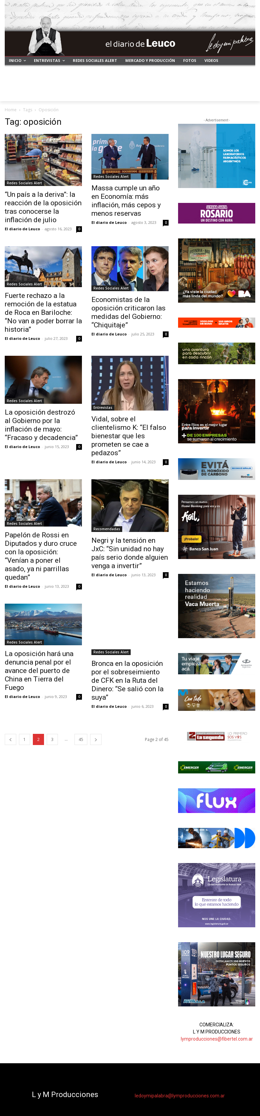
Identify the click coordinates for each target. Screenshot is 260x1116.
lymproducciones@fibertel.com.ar (217, 1039)
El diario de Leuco (22, 228)
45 (81, 739)
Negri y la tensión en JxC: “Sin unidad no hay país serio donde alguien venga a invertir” (129, 553)
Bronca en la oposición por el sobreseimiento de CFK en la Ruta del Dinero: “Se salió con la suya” (127, 680)
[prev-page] (10, 739)
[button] (247, 93)
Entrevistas (102, 407)
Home (11, 110)
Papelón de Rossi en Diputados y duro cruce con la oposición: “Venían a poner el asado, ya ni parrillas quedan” (41, 556)
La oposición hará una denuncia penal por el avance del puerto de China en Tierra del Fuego (39, 671)
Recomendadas (106, 529)
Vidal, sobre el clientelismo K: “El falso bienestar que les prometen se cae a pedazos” (128, 436)
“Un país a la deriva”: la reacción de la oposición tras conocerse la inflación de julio (43, 207)
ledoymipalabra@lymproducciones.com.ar (180, 1095)
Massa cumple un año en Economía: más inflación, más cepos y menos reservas (126, 200)
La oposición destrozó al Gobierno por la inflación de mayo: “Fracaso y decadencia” (41, 425)
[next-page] (96, 739)
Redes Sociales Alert (24, 183)
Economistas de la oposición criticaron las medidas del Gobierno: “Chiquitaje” (128, 312)
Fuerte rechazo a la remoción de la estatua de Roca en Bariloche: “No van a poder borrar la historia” (43, 312)
